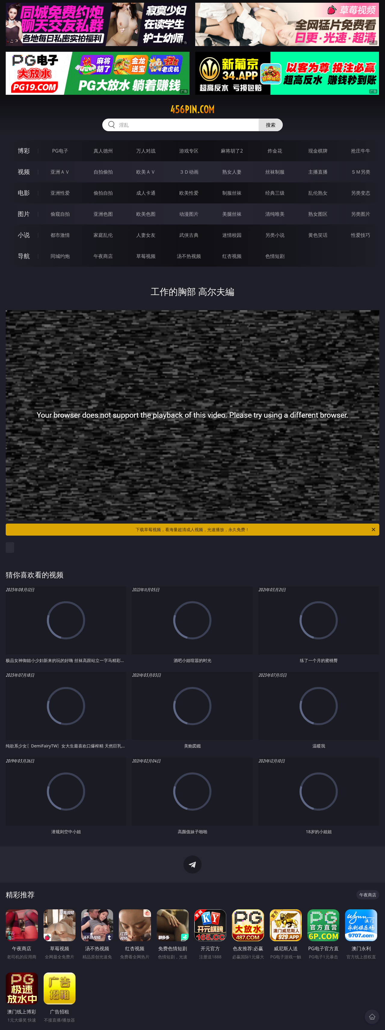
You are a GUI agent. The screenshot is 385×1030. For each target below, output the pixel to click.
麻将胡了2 (232, 150)
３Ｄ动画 (189, 172)
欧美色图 (146, 214)
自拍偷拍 (103, 172)
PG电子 (60, 150)
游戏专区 (189, 150)
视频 (24, 172)
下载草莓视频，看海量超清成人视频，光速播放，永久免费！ (256, 529)
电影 (24, 193)
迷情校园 (232, 235)
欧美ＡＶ (146, 172)
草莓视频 (146, 256)
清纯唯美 (275, 214)
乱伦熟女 (318, 193)
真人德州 (103, 150)
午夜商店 (103, 256)
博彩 (24, 151)
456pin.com (192, 110)
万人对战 (146, 150)
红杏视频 (232, 256)
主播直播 (318, 172)
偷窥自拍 (60, 214)
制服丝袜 (232, 193)
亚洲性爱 (60, 193)
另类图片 (360, 214)
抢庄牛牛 (360, 150)
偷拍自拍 (103, 193)
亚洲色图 (103, 214)
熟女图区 (318, 214)
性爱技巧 (360, 235)
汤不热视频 (189, 256)
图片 (24, 214)
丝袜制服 (275, 172)
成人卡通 (146, 193)
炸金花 (275, 150)
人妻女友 (146, 235)
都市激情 (60, 235)
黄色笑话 (318, 235)
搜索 (271, 125)
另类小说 (275, 235)
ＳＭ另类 (360, 172)
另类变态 (360, 193)
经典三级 (275, 193)
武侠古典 (189, 235)
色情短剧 (275, 256)
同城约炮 (60, 256)
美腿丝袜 (232, 214)
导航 (24, 256)
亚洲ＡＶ (60, 172)
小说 (24, 235)
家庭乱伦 (103, 235)
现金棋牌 (318, 150)
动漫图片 (189, 214)
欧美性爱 (189, 193)
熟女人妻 (232, 172)
